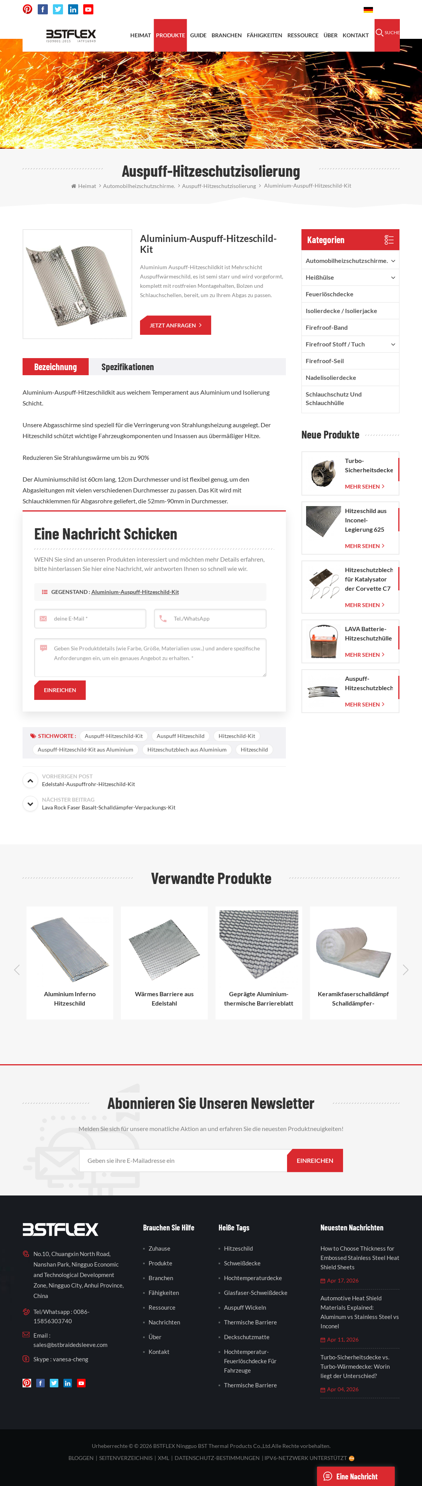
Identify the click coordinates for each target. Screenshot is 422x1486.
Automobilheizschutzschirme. (347, 260)
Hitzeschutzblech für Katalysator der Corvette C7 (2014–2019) (369, 579)
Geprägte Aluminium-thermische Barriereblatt (258, 998)
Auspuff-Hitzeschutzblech (369, 683)
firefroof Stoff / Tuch (335, 344)
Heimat (140, 35)
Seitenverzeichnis (125, 1458)
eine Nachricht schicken (347, 1476)
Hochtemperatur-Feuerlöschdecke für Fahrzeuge (250, 1361)
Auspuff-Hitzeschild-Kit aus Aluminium (85, 749)
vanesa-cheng (70, 1358)
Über (331, 35)
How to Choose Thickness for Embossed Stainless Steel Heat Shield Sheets (359, 1257)
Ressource (303, 35)
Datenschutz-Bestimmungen (217, 1458)
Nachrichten (164, 1322)
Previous (17, 970)
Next (405, 970)
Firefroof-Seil (325, 360)
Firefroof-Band (327, 327)
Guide (198, 35)
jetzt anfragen (173, 325)
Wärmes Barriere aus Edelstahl (164, 998)
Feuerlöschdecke (330, 294)
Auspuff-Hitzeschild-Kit (114, 736)
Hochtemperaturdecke (253, 1277)
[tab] (56, 366)
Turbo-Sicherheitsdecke (369, 465)
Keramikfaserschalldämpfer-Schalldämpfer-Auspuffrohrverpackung (353, 999)
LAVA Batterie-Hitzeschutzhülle (368, 633)
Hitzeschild (254, 749)
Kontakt (356, 35)
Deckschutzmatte (247, 1336)
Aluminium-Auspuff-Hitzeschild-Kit (135, 604)
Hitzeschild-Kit (237, 736)
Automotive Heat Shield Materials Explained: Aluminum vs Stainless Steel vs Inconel (359, 1312)
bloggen (81, 1458)
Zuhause (159, 1248)
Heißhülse (320, 277)
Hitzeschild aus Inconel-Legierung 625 (366, 520)
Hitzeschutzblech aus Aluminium (187, 749)
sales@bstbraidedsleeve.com (70, 1344)
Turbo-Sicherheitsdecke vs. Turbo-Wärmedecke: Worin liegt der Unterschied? (355, 1366)
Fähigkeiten (264, 35)
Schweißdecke (242, 1263)
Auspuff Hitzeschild (181, 736)
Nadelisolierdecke (331, 377)
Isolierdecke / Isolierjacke (341, 310)
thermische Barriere (250, 1322)
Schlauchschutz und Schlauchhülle (334, 398)
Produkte (170, 35)
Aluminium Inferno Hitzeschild (70, 998)
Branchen (227, 35)
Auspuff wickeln (245, 1307)
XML (163, 1458)
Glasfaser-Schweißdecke (255, 1292)
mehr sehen (362, 486)
